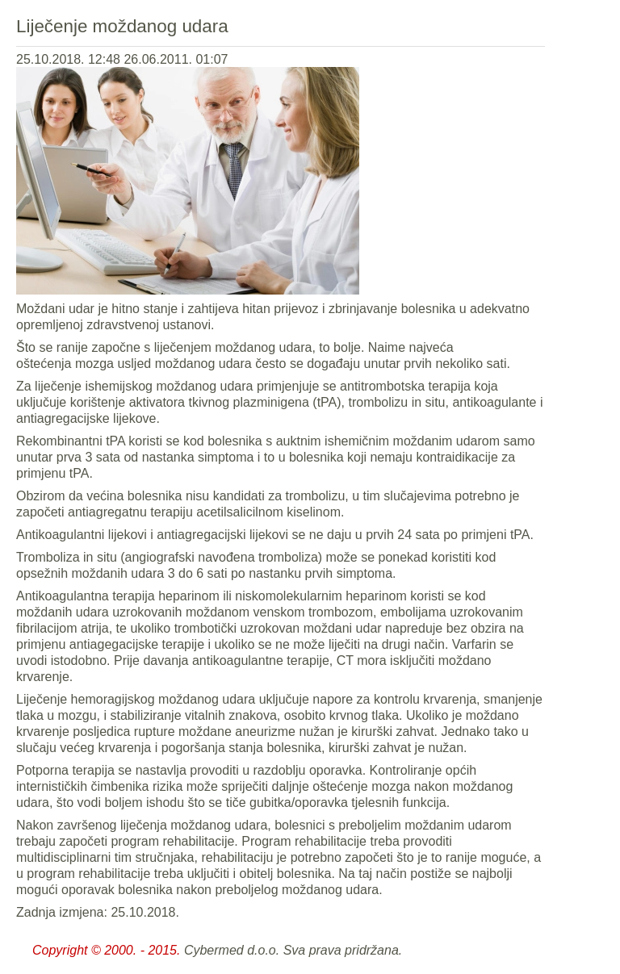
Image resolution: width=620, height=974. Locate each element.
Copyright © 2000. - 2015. (106, 950)
